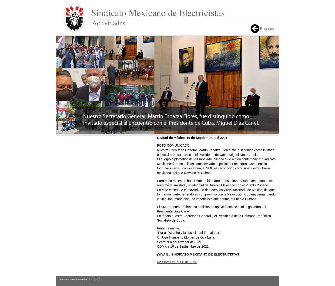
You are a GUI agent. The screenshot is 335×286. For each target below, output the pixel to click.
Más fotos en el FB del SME (177, 262)
